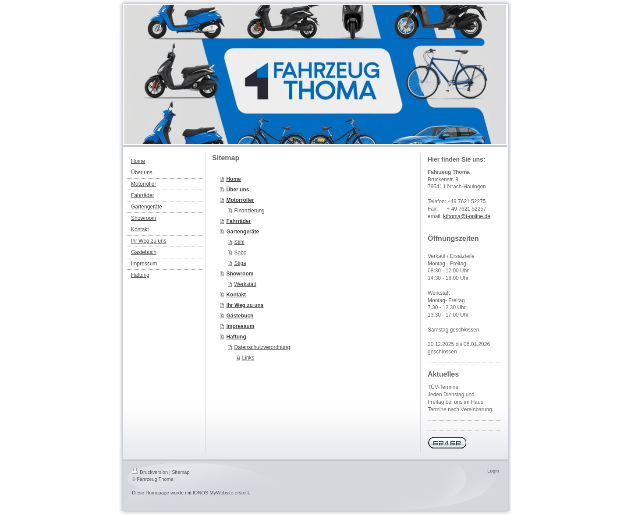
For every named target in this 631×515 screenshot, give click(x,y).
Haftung (236, 337)
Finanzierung (249, 211)
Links (248, 358)
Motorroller (240, 200)
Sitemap (180, 472)
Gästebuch (239, 316)
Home (233, 179)
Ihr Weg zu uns (244, 305)
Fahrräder (238, 221)
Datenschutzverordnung (262, 347)
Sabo (240, 253)
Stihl (239, 242)
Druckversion (150, 472)
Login (493, 470)
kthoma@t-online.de (466, 216)
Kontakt (236, 295)
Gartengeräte (242, 232)
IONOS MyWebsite (213, 492)
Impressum (240, 326)
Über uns (237, 190)
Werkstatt (245, 284)
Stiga (240, 263)
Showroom (239, 274)
